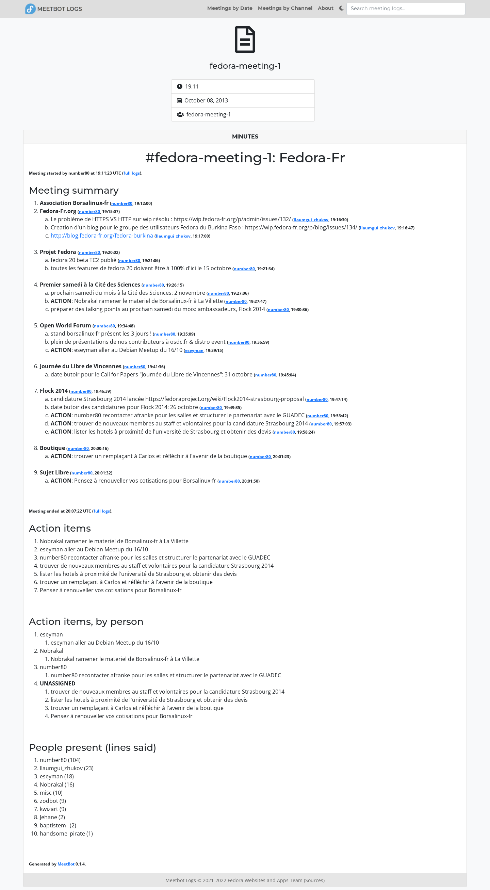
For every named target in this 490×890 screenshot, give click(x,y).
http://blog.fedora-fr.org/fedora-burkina (102, 235)
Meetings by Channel (285, 8)
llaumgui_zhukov (311, 220)
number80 (121, 203)
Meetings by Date (229, 8)
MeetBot (66, 864)
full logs (132, 173)
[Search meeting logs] (406, 9)
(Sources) (314, 880)
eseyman (194, 350)
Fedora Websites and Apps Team (266, 880)
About (325, 8)
